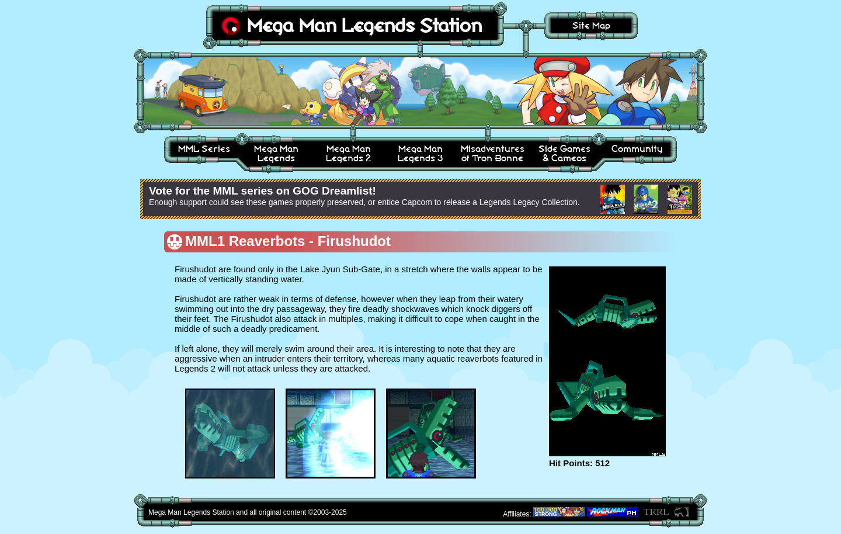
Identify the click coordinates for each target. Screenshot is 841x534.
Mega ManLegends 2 (348, 153)
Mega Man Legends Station (364, 25)
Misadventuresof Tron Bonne (492, 153)
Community (636, 148)
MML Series (204, 148)
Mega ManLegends (276, 153)
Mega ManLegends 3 (420, 153)
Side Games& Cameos (564, 153)
